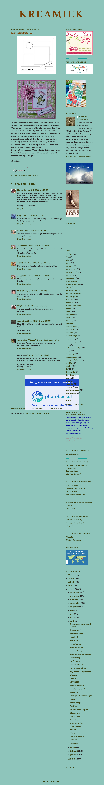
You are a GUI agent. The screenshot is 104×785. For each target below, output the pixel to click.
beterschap (71, 269)
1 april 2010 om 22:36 (36, 291)
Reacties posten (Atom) (37, 413)
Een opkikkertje (77, 736)
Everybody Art (72, 471)
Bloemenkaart (76, 633)
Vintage (73, 675)
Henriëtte (21, 190)
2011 (71, 585)
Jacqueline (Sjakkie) (26, 340)
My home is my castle (80, 671)
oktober (74, 599)
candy (68, 287)
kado (68, 311)
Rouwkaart (75, 743)
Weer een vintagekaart (80, 654)
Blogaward (75, 713)
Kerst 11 (73, 699)
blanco (69, 275)
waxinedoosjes (72, 390)
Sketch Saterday (73, 540)
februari (74, 751)
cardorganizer (72, 290)
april (72, 621)
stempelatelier (72, 360)
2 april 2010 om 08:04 (39, 321)
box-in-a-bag (72, 281)
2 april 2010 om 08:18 (48, 340)
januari (73, 755)
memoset (70, 339)
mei (72, 617)
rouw (68, 351)
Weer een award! (77, 647)
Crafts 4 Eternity (74, 520)
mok (67, 345)
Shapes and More (74, 526)
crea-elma (22, 321)
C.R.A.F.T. (70, 505)
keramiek (70, 315)
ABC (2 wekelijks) (74, 485)
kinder (68, 321)
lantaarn (69, 324)
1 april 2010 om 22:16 (39, 263)
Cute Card (70, 508)
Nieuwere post (18, 408)
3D (67, 257)
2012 (71, 582)
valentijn (69, 384)
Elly (19, 215)
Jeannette (22, 246)
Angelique (22, 263)
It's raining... (75, 644)
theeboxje (70, 372)
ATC (68, 260)
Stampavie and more (75, 494)
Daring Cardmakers (75, 523)
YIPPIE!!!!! (74, 682)
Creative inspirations (75, 488)
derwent (69, 299)
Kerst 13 (74, 640)
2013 (71, 578)
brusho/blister (72, 284)
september (75, 603)
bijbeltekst (70, 272)
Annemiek (83, 117)
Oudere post (56, 408)
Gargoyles (75, 733)
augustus (74, 607)
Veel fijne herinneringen (81, 696)
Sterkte (73, 740)
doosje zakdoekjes (74, 305)
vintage (69, 387)
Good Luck (75, 716)
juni (72, 614)
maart (73, 747)
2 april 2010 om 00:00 (35, 306)
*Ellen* (20, 291)
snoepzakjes (71, 357)
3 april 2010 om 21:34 (37, 355)
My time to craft (73, 474)
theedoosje (71, 375)
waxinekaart (71, 393)
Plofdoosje (75, 661)
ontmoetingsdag (73, 348)
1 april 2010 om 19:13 (37, 190)
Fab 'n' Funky (72, 491)
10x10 (69, 254)
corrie (20, 231)
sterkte (69, 363)
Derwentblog (76, 651)
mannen (69, 333)
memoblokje (71, 336)
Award (73, 678)
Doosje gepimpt (77, 689)
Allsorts (69, 537)
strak (68, 366)
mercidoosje (71, 342)
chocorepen (71, 296)
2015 (71, 575)
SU (67, 369)
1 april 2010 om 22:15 (38, 246)
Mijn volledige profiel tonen (79, 157)
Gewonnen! (75, 630)
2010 (71, 589)
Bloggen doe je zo (74, 404)
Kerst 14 (74, 637)
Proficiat (74, 706)
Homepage (37, 408)
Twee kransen (76, 720)
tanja (19, 306)
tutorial (69, 381)
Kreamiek (52, 13)
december (75, 592)
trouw (68, 378)
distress (69, 302)
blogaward (70, 278)
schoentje (70, 354)
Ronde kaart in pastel (80, 709)
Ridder (73, 729)
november (75, 596)
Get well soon (76, 665)
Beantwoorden (24, 209)
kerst (68, 317)
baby (68, 263)
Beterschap (75, 658)
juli (71, 610)
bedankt (69, 266)
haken (68, 308)
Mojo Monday (72, 454)
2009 (72, 759)
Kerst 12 (74, 692)
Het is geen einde (78, 668)
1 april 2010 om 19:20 (32, 215)
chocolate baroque (74, 293)
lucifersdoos (71, 327)
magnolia (70, 330)
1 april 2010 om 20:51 (34, 231)
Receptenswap (77, 685)
